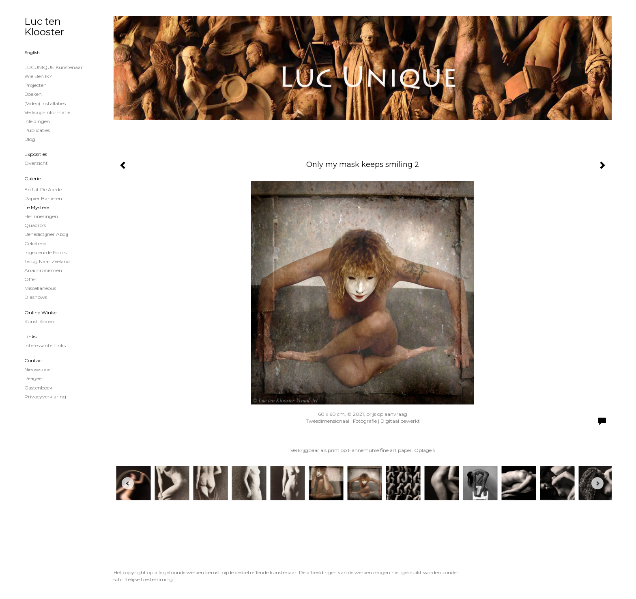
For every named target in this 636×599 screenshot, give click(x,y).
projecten (35, 85)
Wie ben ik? (38, 76)
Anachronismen (43, 270)
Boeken (33, 94)
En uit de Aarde (43, 189)
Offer (30, 279)
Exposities (35, 154)
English (32, 52)
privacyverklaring (45, 397)
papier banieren (43, 198)
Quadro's (35, 225)
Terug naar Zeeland (47, 261)
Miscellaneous (40, 288)
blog (29, 139)
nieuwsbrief (38, 369)
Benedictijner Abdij (46, 234)
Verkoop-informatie (47, 112)
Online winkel (41, 312)
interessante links (45, 345)
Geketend (35, 243)
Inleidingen (37, 121)
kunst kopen (39, 321)
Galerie (32, 178)
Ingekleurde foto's (45, 252)
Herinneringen (41, 216)
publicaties (37, 130)
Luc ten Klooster (44, 26)
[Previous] (128, 483)
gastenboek (38, 388)
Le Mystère (36, 207)
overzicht (36, 163)
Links (30, 336)
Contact (33, 360)
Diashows (35, 297)
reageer (33, 378)
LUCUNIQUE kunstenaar (53, 67)
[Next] (597, 483)
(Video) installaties (45, 103)
